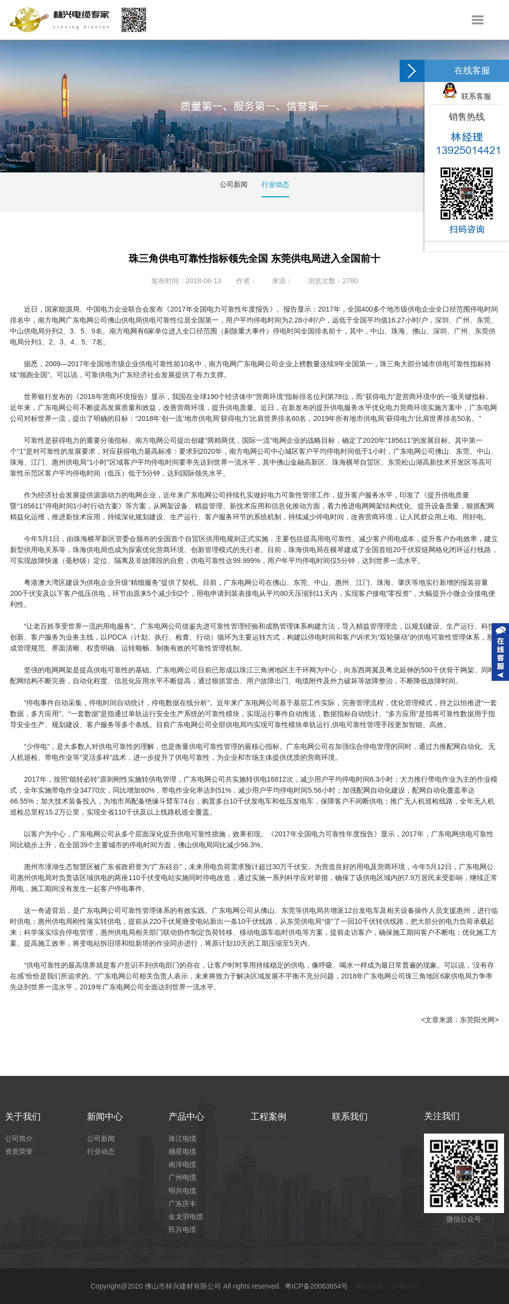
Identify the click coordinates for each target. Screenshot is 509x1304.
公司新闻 (234, 184)
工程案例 (268, 1117)
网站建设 (370, 1286)
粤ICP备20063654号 (316, 1286)
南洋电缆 (182, 1164)
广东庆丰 (182, 1204)
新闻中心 (105, 1117)
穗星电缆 (182, 1151)
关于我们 (23, 1117)
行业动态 (275, 184)
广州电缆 (182, 1177)
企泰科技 (405, 1286)
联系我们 (350, 1117)
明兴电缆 (182, 1191)
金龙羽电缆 (186, 1217)
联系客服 (466, 96)
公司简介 (19, 1138)
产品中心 (186, 1117)
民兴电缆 (182, 1229)
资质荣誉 (19, 1151)
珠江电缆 (182, 1138)
